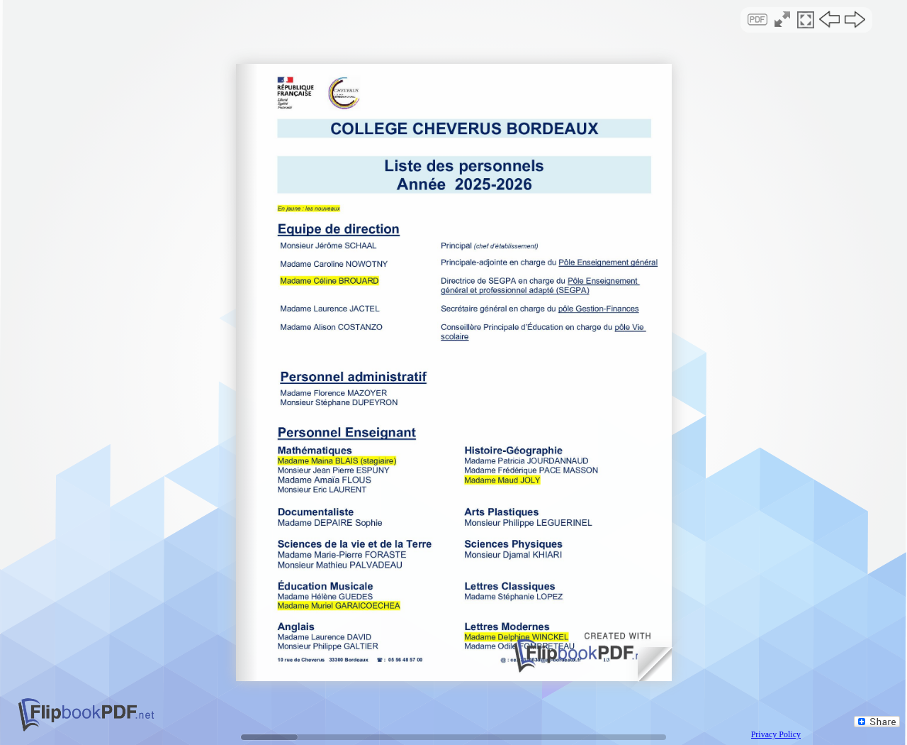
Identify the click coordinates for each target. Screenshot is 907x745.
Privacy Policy (776, 734)
